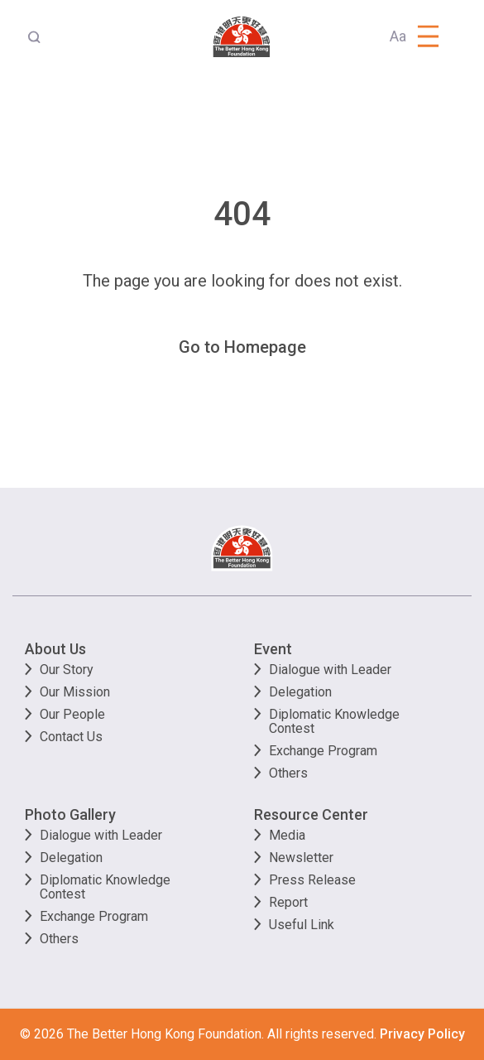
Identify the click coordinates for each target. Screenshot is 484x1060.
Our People (72, 714)
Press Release (312, 880)
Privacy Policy (422, 1034)
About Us (55, 649)
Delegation (300, 692)
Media (287, 835)
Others (288, 773)
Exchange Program (323, 751)
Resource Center (311, 814)
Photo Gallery (70, 814)
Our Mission (75, 692)
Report (288, 902)
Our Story (66, 669)
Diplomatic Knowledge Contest (334, 721)
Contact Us (71, 736)
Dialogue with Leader (330, 669)
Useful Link (301, 924)
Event (273, 649)
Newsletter (301, 857)
